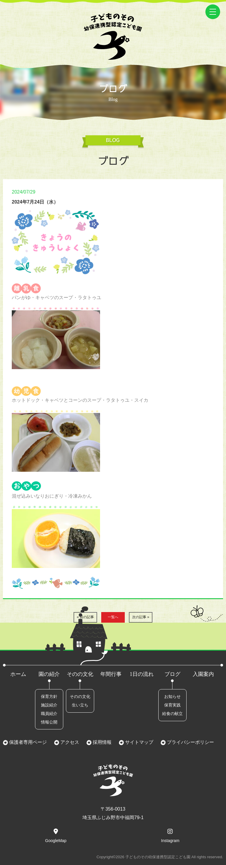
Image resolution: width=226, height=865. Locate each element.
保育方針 (49, 696)
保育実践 (172, 705)
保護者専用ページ (27, 742)
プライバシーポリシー (190, 742)
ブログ (172, 674)
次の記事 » (140, 617)
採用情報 (102, 742)
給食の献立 (172, 713)
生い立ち (80, 705)
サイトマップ (138, 742)
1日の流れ (142, 674)
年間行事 (111, 674)
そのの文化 (80, 674)
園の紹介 (49, 674)
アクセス (69, 742)
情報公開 (49, 722)
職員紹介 (49, 713)
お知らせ (172, 696)
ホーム (18, 674)
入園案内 (203, 674)
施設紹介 (49, 705)
